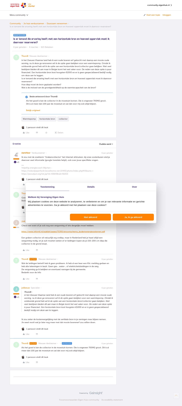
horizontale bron (47, 119)
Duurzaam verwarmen (57, 23)
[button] (151, 15)
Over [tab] (134, 186)
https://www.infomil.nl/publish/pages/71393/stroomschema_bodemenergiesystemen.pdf (63, 231)
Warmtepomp (29, 119)
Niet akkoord (90, 217)
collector (63, 119)
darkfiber (25, 153)
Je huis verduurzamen (34, 23)
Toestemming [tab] (47, 186)
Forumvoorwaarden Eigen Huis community (79, 400)
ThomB (24, 56)
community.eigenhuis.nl (159, 5)
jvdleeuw (25, 288)
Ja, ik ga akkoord (133, 217)
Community (15, 23)
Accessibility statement (112, 400)
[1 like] (34, 127)
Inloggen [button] (167, 15)
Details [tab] (91, 186)
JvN (23, 221)
